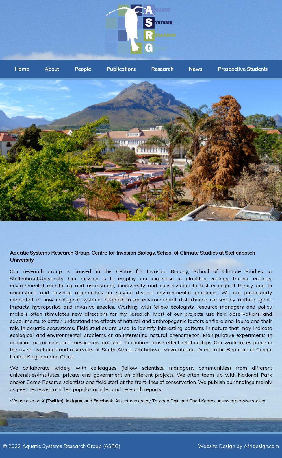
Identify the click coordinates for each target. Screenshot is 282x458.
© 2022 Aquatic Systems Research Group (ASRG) (61, 446)
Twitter (54, 401)
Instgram (74, 401)
